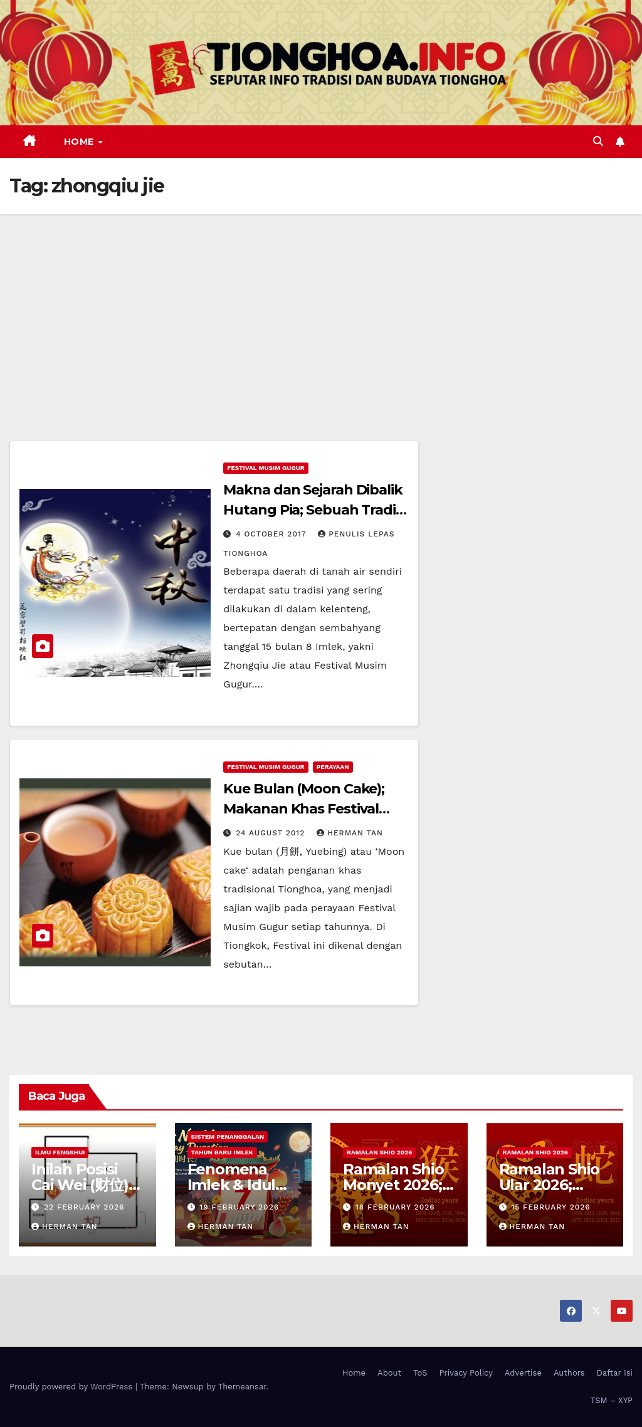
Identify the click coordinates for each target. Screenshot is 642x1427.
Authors (569, 1372)
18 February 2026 (395, 1207)
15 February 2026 (550, 1207)
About (389, 1372)
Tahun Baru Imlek (222, 1152)
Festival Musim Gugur (265, 467)
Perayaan (333, 766)
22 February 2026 (84, 1207)
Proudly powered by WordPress (72, 1386)
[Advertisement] (321, 308)
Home (80, 141)
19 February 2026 (239, 1207)
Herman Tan (350, 832)
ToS (420, 1372)
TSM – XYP (612, 1400)
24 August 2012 (272, 832)
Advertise (523, 1372)
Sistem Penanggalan (228, 1136)
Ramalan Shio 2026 (379, 1152)
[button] (598, 141)
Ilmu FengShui (60, 1152)
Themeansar (242, 1386)
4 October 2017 (272, 534)
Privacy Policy (466, 1372)
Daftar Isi (615, 1372)
